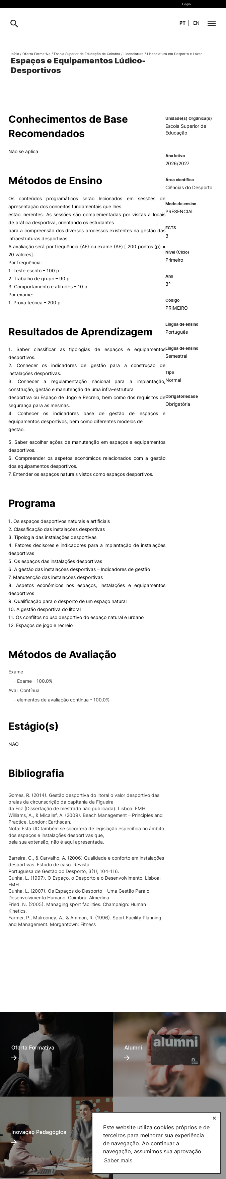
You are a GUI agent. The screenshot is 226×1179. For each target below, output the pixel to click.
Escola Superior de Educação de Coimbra (87, 54)
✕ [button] (214, 1118)
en (196, 23)
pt (182, 23)
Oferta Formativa (36, 54)
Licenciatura (134, 54)
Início (15, 54)
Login (186, 4)
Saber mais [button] (118, 1160)
